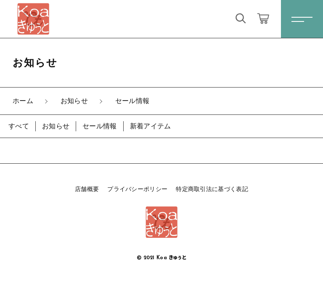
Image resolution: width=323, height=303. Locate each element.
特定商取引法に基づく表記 (212, 189)
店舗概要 (87, 189)
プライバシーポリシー (137, 189)
